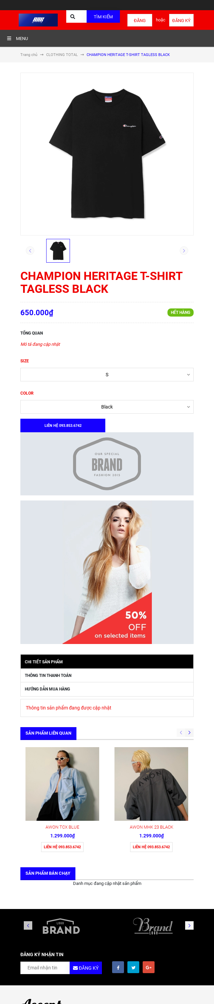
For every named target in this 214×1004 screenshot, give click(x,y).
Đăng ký (181, 20)
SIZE (24, 361)
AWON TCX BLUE (62, 827)
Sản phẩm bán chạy (47, 873)
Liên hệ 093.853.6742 (62, 847)
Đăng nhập (140, 22)
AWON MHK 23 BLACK (151, 827)
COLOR (27, 393)
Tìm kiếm (103, 16)
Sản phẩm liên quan (48, 733)
